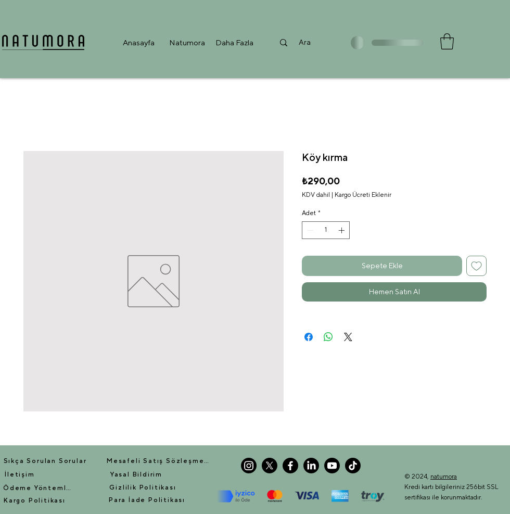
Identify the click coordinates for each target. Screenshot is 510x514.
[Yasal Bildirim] (136, 474)
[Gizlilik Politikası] (143, 487)
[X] (269, 465)
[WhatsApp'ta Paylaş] (328, 337)
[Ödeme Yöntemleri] (39, 488)
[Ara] (304, 42)
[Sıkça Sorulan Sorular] (45, 461)
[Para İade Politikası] (147, 500)
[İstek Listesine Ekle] (476, 266)
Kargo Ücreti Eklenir (363, 194)
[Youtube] (332, 465)
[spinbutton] (326, 230)
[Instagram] (249, 465)
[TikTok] (353, 465)
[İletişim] (20, 474)
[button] (187, 42)
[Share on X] (348, 337)
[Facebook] (290, 465)
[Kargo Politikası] (34, 500)
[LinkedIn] (311, 465)
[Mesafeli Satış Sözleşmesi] (158, 461)
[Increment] (342, 230)
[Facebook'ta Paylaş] (308, 337)
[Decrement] (309, 230)
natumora (443, 476)
